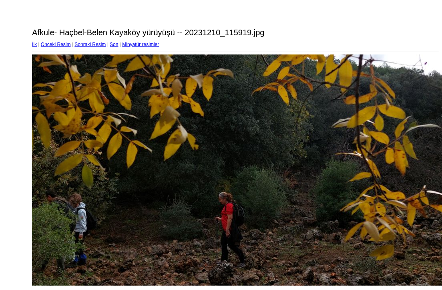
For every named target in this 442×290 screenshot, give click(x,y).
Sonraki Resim (90, 44)
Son (114, 44)
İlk (34, 44)
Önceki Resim (56, 44)
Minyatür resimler (140, 44)
